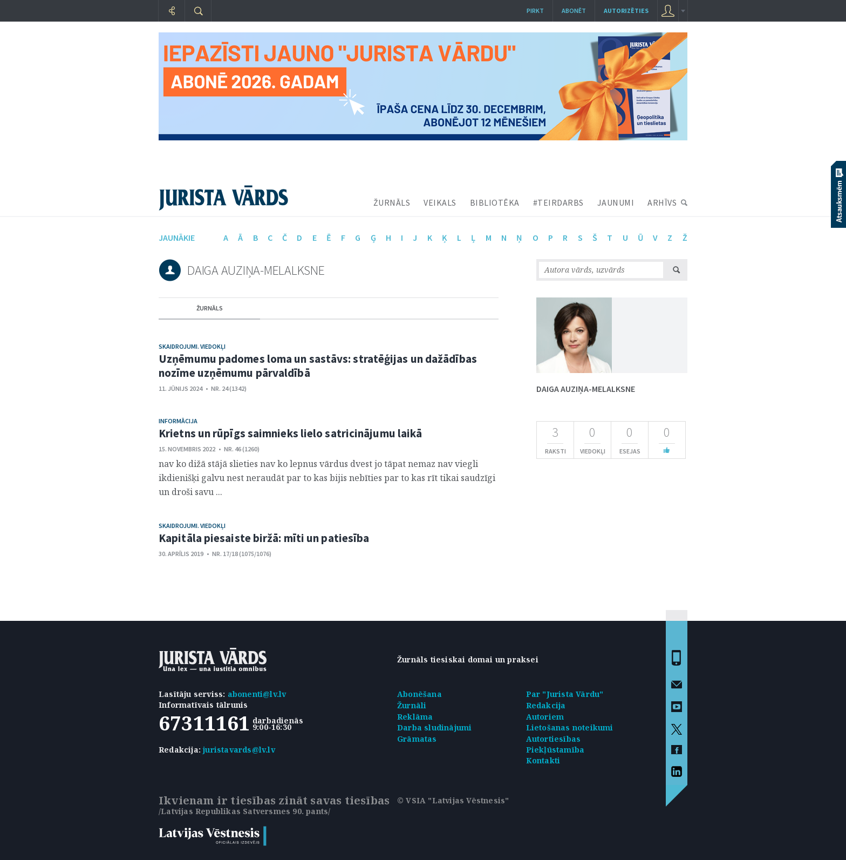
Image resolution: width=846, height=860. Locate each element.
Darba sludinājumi (434, 727)
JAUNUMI (615, 202)
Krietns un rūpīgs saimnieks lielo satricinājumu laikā (290, 433)
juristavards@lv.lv (239, 749)
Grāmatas (417, 739)
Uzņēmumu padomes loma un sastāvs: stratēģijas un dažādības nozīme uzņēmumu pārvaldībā (318, 365)
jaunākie (177, 237)
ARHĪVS (662, 202)
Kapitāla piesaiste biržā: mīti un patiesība (264, 538)
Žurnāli (411, 705)
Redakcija (546, 705)
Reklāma (415, 717)
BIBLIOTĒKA (495, 202)
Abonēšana (419, 694)
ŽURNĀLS (392, 202)
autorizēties (626, 10)
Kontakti (543, 760)
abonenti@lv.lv (257, 694)
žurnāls (209, 308)
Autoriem (545, 717)
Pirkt (535, 10)
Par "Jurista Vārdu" (565, 694)
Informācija (178, 421)
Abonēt (574, 10)
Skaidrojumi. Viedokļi (192, 346)
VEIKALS (440, 202)
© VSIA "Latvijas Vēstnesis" (453, 800)
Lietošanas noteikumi (569, 727)
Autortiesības (553, 739)
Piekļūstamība (555, 749)
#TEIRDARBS (558, 202)
